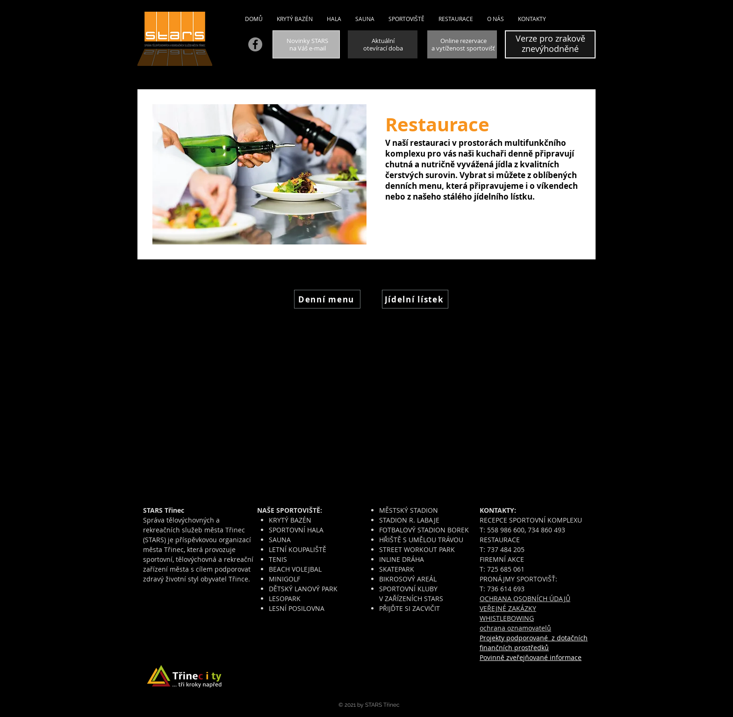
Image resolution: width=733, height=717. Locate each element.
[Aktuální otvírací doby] (382, 44)
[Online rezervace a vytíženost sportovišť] (462, 44)
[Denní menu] (327, 299)
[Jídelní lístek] (415, 299)
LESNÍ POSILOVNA (296, 608)
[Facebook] (255, 44)
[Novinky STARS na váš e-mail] (306, 44)
